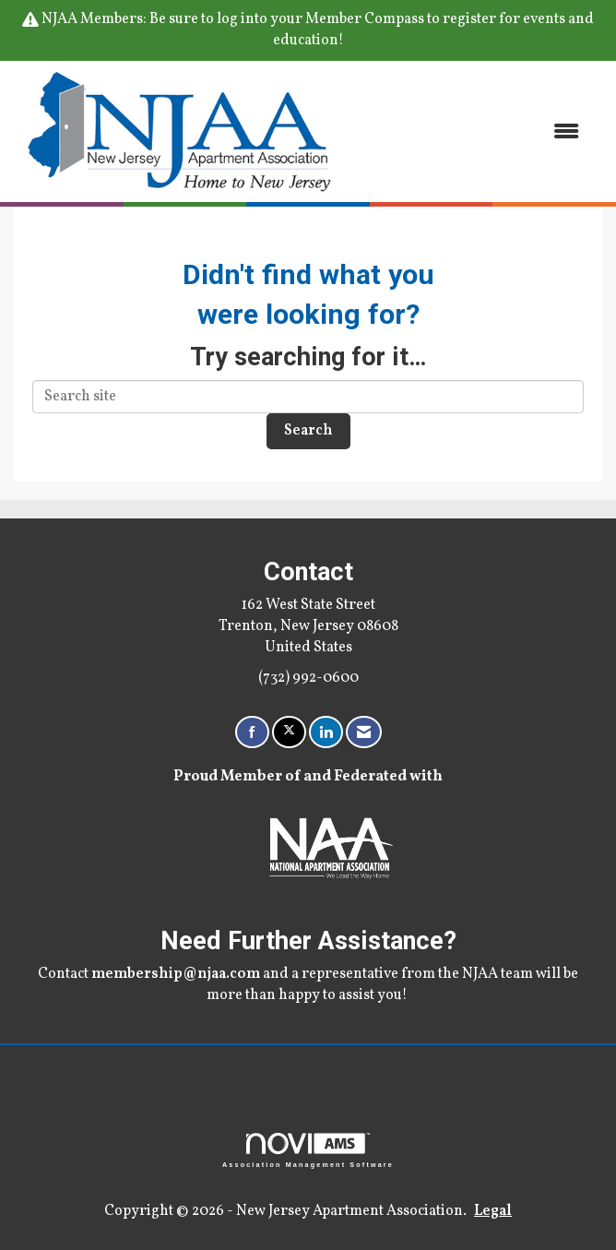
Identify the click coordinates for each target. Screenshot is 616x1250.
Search (308, 431)
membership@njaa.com (175, 974)
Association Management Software (308, 1150)
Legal (493, 1211)
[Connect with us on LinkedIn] (326, 732)
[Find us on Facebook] (252, 732)
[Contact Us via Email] (364, 732)
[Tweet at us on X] (289, 732)
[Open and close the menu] (471, 131)
